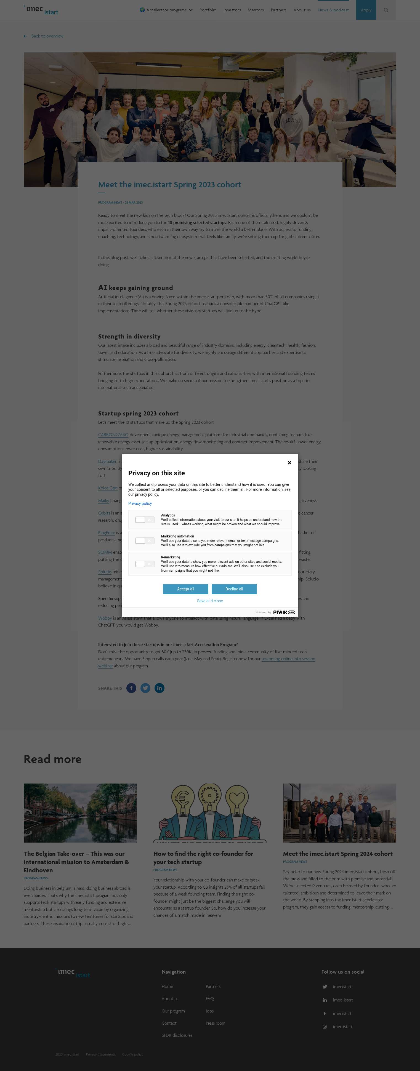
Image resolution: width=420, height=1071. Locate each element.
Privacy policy (140, 503)
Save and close (210, 601)
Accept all (185, 589)
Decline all (234, 589)
